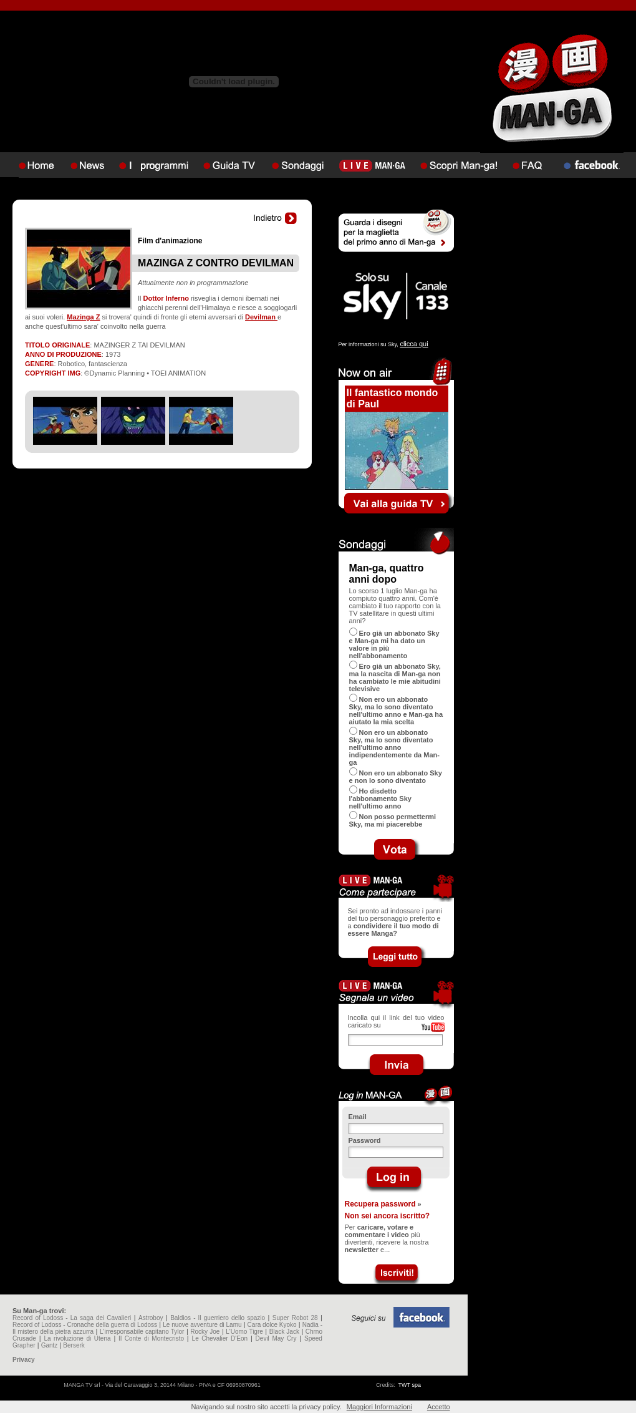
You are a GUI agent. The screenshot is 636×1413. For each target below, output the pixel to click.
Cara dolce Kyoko (272, 1324)
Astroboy (150, 1317)
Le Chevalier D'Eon (220, 1338)
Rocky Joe (204, 1331)
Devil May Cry (276, 1338)
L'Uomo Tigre (244, 1331)
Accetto (438, 1407)
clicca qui (414, 343)
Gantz (49, 1345)
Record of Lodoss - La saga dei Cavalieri (71, 1317)
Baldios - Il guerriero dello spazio (217, 1317)
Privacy (23, 1359)
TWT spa (409, 1385)
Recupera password (380, 1204)
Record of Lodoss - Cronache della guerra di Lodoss (84, 1324)
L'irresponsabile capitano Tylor (142, 1331)
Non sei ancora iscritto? (387, 1215)
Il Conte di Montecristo (151, 1338)
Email (358, 1116)
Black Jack (284, 1331)
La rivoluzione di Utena (77, 1338)
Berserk (73, 1345)
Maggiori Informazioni (379, 1407)
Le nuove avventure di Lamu (202, 1324)
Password (365, 1140)
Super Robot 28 (295, 1317)
